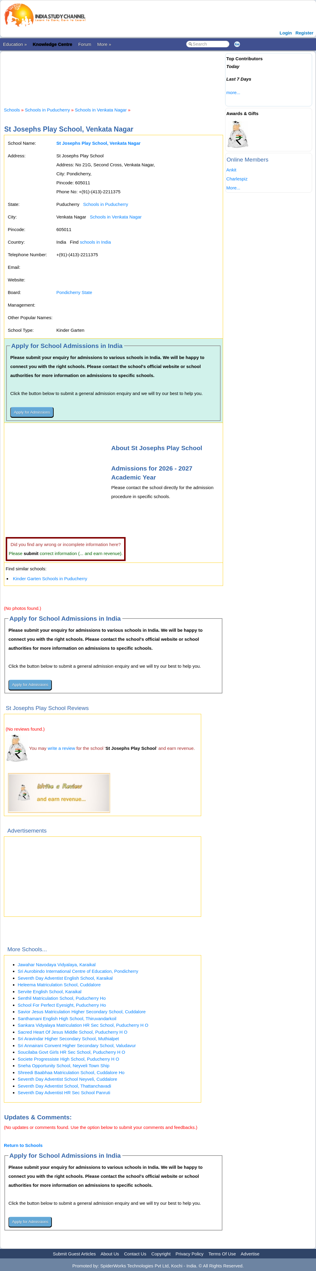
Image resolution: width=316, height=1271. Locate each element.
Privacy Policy (190, 1253)
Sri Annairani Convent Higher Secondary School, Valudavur (77, 1045)
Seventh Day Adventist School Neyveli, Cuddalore (67, 1079)
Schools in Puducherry (47, 109)
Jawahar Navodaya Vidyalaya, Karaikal (57, 964)
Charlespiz (237, 178)
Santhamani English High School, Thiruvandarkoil (67, 1018)
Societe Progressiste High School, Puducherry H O (68, 1059)
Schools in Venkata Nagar (101, 109)
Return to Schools (23, 1145)
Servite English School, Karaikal (50, 991)
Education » (15, 44)
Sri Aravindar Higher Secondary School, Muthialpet (68, 1038)
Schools (12, 109)
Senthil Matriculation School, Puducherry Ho (62, 998)
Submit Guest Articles (74, 1253)
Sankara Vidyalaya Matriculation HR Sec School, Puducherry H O (83, 1025)
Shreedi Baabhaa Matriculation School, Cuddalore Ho (71, 1072)
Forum (84, 44)
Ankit (231, 169)
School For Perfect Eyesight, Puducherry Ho (62, 1005)
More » (104, 44)
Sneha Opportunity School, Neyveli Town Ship (63, 1065)
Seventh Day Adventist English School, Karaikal (65, 978)
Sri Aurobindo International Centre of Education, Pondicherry (78, 971)
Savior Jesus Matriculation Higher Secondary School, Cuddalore (82, 1011)
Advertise (250, 1253)
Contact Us (135, 1253)
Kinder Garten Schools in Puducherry (50, 578)
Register (304, 32)
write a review (61, 748)
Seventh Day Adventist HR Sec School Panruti (64, 1092)
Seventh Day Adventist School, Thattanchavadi (64, 1085)
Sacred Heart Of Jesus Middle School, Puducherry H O (72, 1032)
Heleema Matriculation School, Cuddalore (59, 984)
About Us (109, 1253)
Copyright (161, 1253)
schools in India (95, 242)
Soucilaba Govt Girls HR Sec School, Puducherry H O (71, 1052)
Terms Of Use (222, 1253)
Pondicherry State (74, 292)
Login (286, 32)
